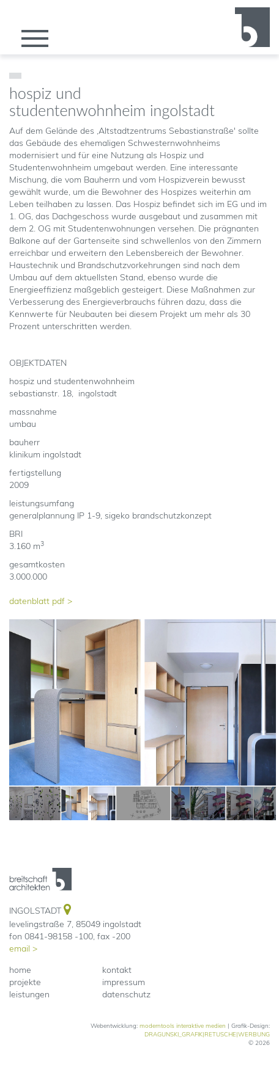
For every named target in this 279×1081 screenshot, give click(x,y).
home (20, 969)
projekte (25, 982)
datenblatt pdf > (40, 600)
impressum (123, 982)
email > (23, 948)
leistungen (29, 994)
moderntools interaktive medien (183, 1025)
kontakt (117, 969)
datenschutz (126, 994)
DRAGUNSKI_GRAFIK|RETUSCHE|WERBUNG (207, 1034)
